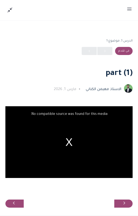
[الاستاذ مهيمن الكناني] (128, 89)
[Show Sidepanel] (11, 10)
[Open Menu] (129, 10)
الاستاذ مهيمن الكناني (103, 89)
